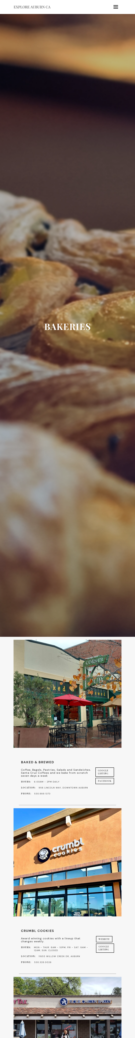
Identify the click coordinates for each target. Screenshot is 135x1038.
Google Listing (103, 772)
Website (104, 939)
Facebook (105, 781)
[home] (32, 7)
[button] (116, 7)
